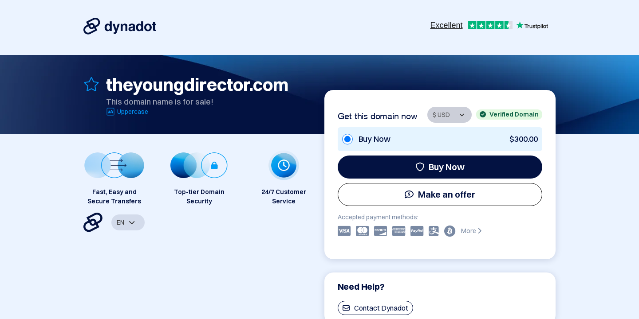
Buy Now (440, 166)
